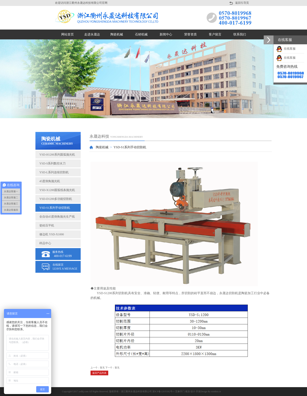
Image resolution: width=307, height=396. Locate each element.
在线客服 (286, 48)
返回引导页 (242, 2)
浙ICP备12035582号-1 (163, 391)
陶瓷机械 (102, 147)
